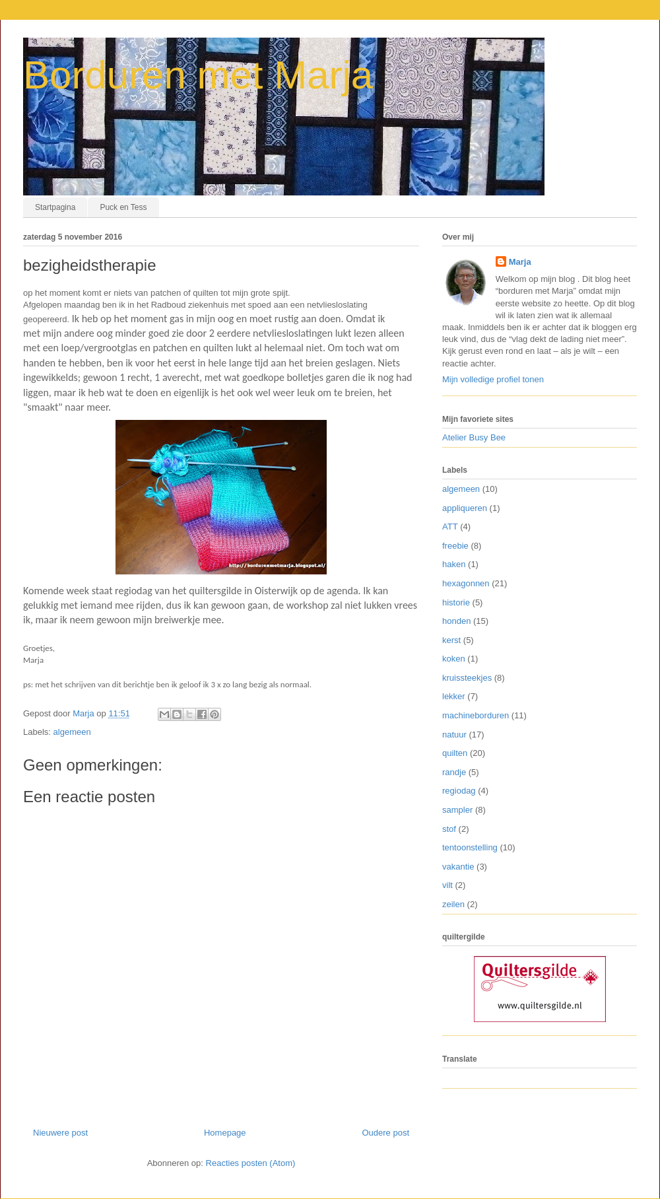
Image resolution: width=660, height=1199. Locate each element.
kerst (451, 640)
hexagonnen (466, 583)
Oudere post (385, 1133)
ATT (450, 526)
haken (453, 564)
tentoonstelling (470, 847)
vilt (447, 885)
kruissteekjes (467, 678)
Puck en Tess (123, 207)
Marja (520, 262)
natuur (454, 734)
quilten (454, 753)
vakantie (458, 867)
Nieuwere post (60, 1133)
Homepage (225, 1133)
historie (456, 602)
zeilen (453, 904)
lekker (453, 696)
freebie (455, 546)
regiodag (459, 791)
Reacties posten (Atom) (251, 1163)
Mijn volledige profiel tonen (493, 379)
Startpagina (55, 207)
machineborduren (475, 715)
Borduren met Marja (198, 75)
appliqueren (464, 508)
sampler (457, 810)
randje (454, 772)
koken (453, 659)
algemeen (72, 732)
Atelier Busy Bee (474, 437)
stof (449, 829)
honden (456, 621)
